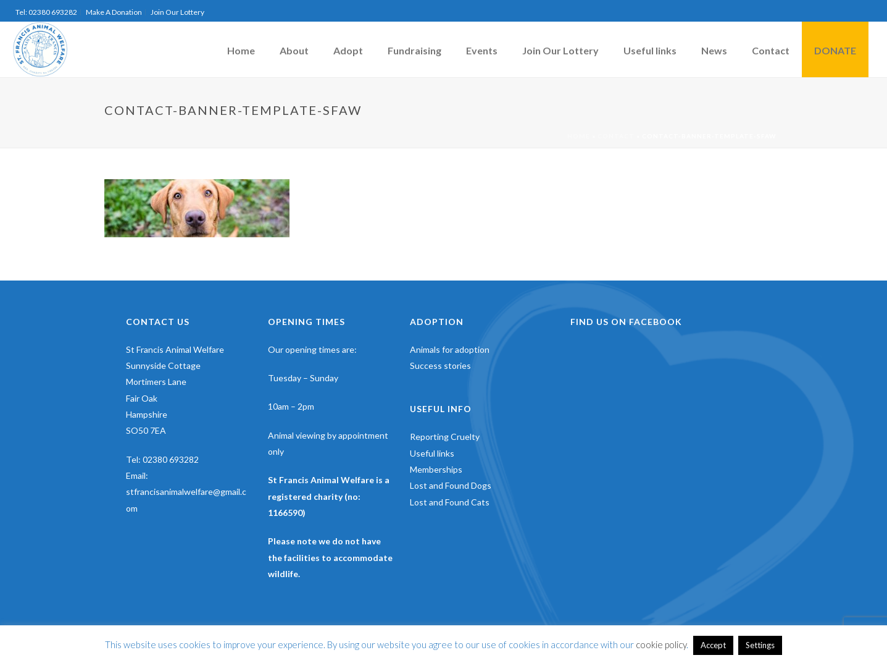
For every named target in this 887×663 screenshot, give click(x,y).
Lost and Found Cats (449, 502)
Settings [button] (760, 645)
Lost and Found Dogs (450, 485)
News (714, 50)
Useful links (650, 50)
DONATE (835, 50)
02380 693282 (171, 459)
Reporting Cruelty (445, 436)
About (294, 50)
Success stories (440, 365)
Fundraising (414, 50)
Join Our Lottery (560, 50)
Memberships (436, 469)
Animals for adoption (449, 349)
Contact (770, 50)
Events (482, 50)
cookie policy (661, 644)
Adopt (348, 50)
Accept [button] (713, 645)
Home (241, 50)
